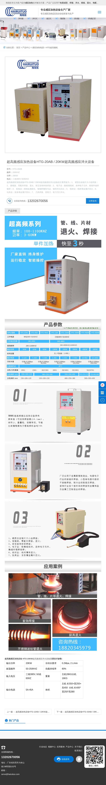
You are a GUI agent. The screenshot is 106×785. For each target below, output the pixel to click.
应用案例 (61, 747)
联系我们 (78, 751)
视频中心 (52, 747)
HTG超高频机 (52, 47)
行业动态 (43, 747)
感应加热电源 (38, 47)
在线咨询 (65, 759)
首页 (18, 47)
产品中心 (26, 47)
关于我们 (78, 747)
